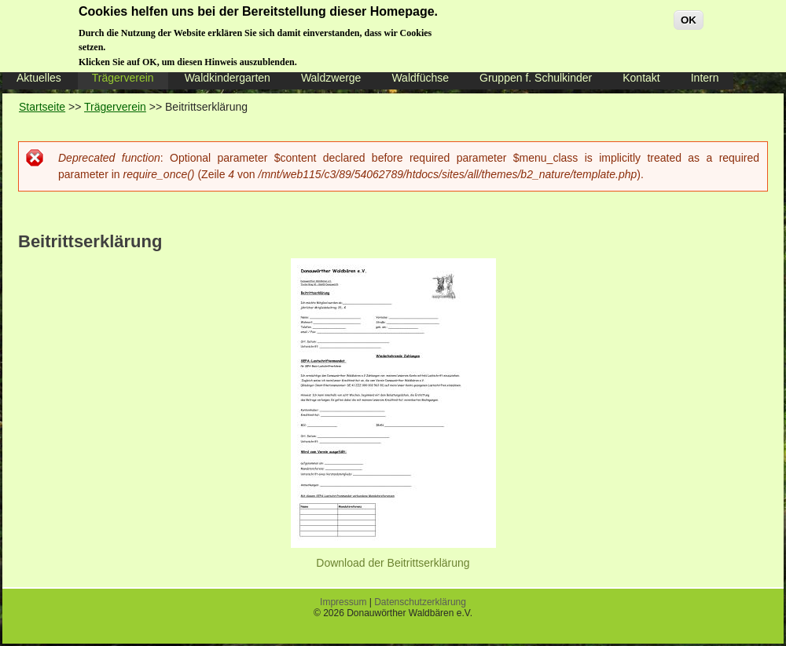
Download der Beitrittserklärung (392, 563)
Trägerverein (115, 106)
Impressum (343, 602)
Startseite (42, 106)
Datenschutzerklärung (420, 602)
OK (688, 16)
